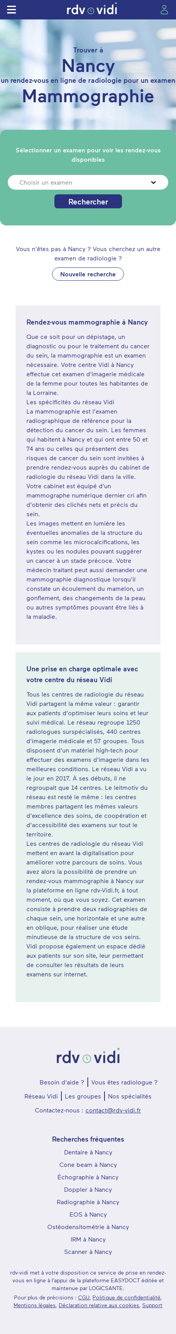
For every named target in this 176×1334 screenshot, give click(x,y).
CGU (83, 1297)
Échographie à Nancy (88, 1176)
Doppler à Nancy (88, 1189)
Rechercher (88, 201)
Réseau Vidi (41, 1096)
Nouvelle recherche (88, 274)
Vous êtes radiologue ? (124, 1082)
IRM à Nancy (88, 1239)
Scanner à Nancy (88, 1251)
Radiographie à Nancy (88, 1201)
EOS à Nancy (88, 1214)
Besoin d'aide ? (62, 1082)
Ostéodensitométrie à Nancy (88, 1226)
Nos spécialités (130, 1096)
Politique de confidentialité (126, 1297)
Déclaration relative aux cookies (99, 1305)
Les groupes (83, 1096)
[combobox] (20, 182)
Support (152, 1305)
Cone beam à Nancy (88, 1164)
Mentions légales (35, 1305)
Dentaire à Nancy (88, 1152)
